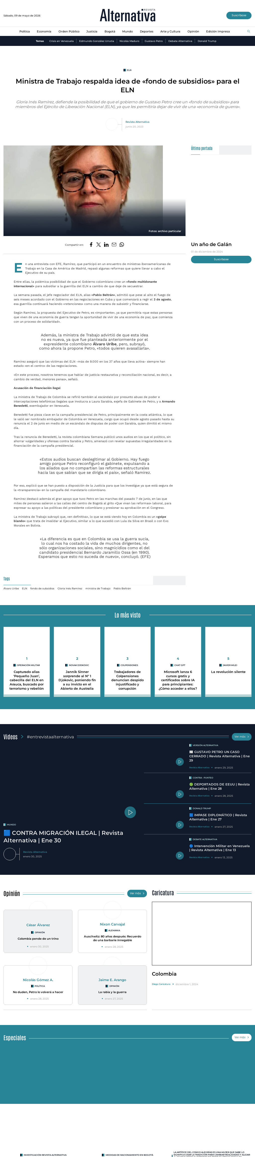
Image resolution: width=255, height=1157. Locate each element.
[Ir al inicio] (127, 15)
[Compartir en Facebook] (91, 245)
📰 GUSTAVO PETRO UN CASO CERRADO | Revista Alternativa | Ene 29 (219, 756)
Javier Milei (230, 665)
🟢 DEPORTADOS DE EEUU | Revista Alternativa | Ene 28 (219, 786)
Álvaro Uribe (11, 588)
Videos (10, 736)
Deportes (146, 31)
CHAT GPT (179, 665)
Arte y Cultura (170, 31)
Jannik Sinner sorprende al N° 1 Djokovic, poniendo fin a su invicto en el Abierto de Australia (77, 680)
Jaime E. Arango (112, 980)
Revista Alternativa (137, 121)
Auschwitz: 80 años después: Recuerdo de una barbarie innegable (112, 938)
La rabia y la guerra (112, 992)
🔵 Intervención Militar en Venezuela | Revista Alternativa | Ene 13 (219, 848)
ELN (24, 588)
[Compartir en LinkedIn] (106, 245)
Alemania (114, 930)
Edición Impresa (218, 31)
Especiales (14, 1037)
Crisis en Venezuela (61, 40)
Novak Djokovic (79, 665)
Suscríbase (239, 15)
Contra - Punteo (203, 777)
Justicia (91, 31)
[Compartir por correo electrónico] (114, 245)
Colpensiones (129, 665)
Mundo (127, 31)
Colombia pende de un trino (38, 938)
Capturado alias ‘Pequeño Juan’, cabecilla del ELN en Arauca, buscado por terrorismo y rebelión (26, 680)
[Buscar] (249, 31)
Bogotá (110, 31)
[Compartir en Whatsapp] (122, 245)
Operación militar (28, 665)
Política (24, 31)
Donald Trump (207, 40)
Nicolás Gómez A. (38, 980)
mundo (11, 824)
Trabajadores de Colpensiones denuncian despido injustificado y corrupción (127, 680)
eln (129, 70)
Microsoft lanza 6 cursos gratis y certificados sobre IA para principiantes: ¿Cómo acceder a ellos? (178, 680)
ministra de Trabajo (97, 588)
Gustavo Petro (154, 40)
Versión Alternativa (205, 745)
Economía (44, 31)
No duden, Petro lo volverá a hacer (38, 992)
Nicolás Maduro (129, 40)
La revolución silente (228, 672)
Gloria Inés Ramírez (70, 588)
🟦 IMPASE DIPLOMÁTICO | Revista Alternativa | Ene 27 (218, 817)
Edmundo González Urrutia (96, 40)
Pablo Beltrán (122, 588)
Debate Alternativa (180, 40)
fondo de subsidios (42, 588)
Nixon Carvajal (112, 924)
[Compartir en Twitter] (98, 245)
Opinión (193, 31)
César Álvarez (38, 925)
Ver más (242, 736)
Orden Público (69, 31)
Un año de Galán (211, 244)
